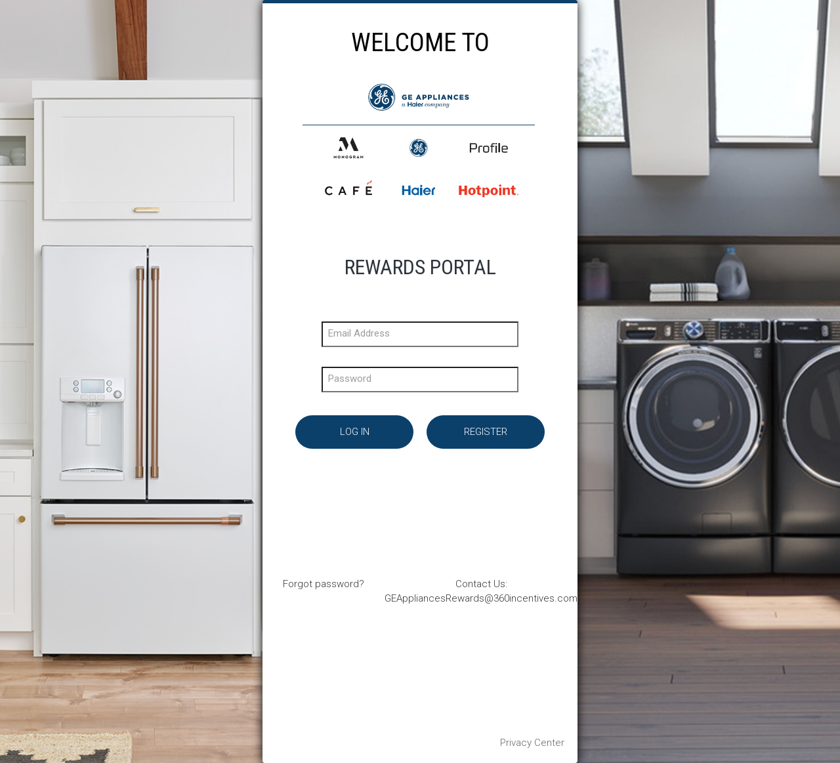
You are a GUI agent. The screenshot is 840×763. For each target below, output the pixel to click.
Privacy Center (532, 743)
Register (485, 432)
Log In (354, 432)
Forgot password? (323, 584)
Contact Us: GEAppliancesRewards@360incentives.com (481, 591)
